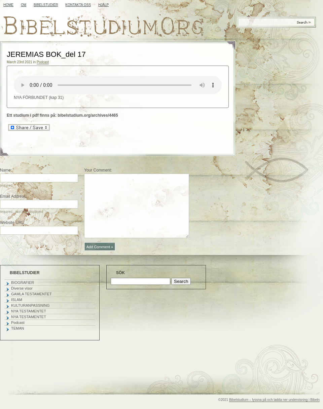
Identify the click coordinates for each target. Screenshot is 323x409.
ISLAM (16, 300)
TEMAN (17, 328)
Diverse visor (22, 288)
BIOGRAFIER (22, 283)
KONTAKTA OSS (78, 5)
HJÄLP (103, 5)
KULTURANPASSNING (30, 305)
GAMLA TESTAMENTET (31, 294)
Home (8, 5)
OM (23, 5)
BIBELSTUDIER (46, 5)
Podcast (43, 62)
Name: (6, 170)
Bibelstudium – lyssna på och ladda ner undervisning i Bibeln (274, 400)
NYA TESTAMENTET (28, 311)
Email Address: (13, 196)
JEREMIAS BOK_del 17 (46, 54)
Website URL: (12, 222)
